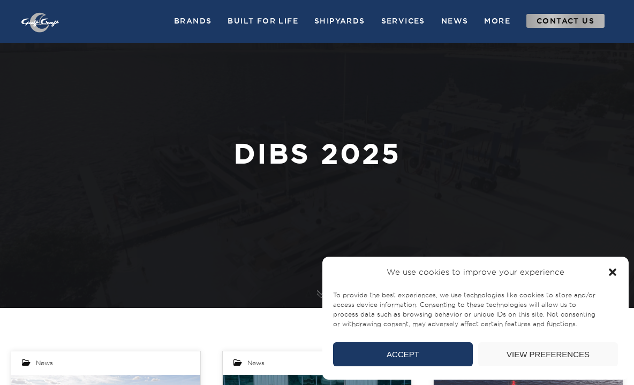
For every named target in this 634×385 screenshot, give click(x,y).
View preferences (548, 354)
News (44, 362)
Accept (403, 354)
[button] (612, 272)
